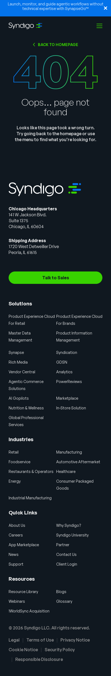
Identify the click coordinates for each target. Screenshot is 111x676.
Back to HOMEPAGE (58, 44)
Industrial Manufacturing (30, 498)
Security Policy (60, 649)
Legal (14, 640)
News (14, 554)
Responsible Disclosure (39, 659)
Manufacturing (69, 452)
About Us (17, 525)
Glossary (64, 601)
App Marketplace (24, 544)
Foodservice (19, 461)
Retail (14, 452)
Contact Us (66, 554)
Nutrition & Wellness (26, 408)
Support (16, 564)
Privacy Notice (75, 640)
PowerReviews (69, 381)
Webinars (17, 601)
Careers (16, 535)
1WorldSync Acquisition (29, 611)
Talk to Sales (55, 277)
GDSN (61, 362)
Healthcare (66, 471)
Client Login (66, 564)
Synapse (16, 352)
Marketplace (67, 398)
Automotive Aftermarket (78, 461)
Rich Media (18, 362)
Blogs (61, 591)
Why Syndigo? (68, 525)
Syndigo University (72, 535)
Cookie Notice (23, 649)
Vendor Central (22, 372)
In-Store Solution (71, 408)
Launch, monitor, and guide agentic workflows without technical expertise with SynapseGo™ (55, 6)
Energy (15, 481)
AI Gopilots (19, 398)
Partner (62, 544)
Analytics (64, 372)
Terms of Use (40, 640)
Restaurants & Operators (31, 471)
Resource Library (23, 591)
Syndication (66, 352)
